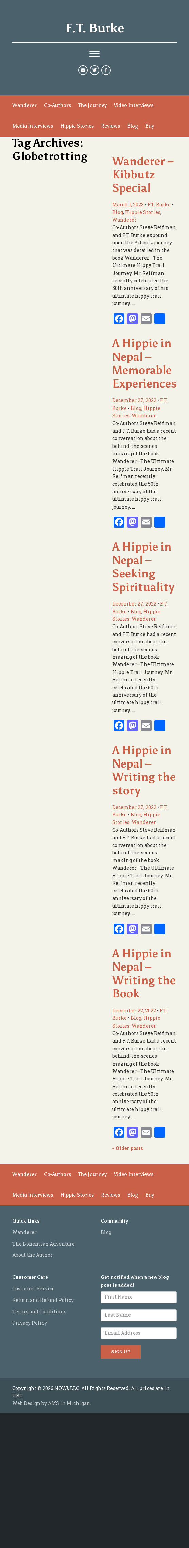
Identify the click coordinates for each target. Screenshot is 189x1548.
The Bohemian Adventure (43, 1244)
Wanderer (24, 105)
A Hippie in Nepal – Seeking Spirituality (143, 567)
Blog (132, 126)
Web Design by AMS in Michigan (51, 1403)
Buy (149, 126)
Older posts (127, 1148)
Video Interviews (133, 105)
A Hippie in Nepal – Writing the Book (144, 973)
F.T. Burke (94, 28)
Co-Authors (57, 105)
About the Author (32, 1255)
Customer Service (33, 1288)
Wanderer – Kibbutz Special (143, 175)
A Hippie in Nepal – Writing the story (144, 770)
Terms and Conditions (39, 1311)
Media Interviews (32, 126)
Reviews (110, 126)
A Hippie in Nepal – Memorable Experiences (144, 363)
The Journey (92, 105)
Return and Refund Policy (43, 1300)
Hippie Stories (77, 126)
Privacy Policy (29, 1322)
